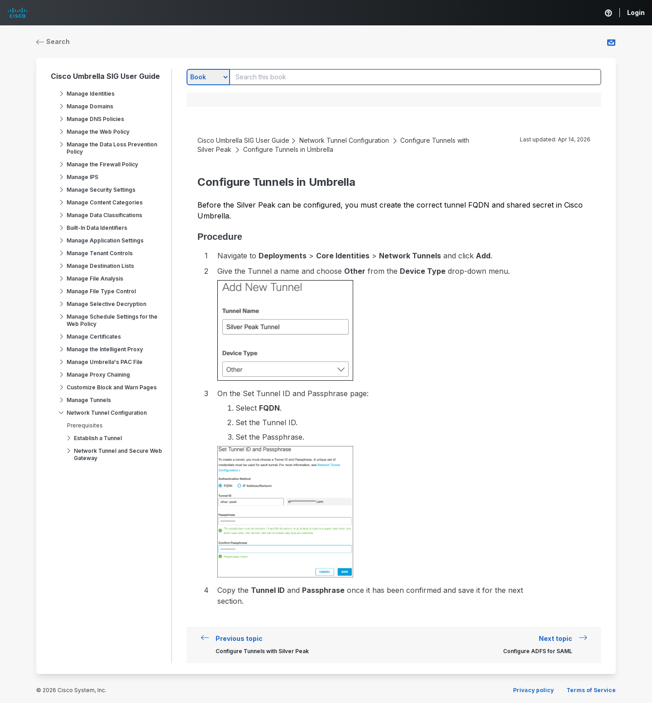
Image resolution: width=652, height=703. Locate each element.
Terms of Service (591, 690)
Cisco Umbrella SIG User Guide (105, 76)
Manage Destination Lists (100, 265)
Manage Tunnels (89, 400)
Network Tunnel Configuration (107, 412)
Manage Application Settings (105, 240)
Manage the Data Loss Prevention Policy (112, 148)
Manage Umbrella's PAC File (105, 362)
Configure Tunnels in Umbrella (288, 149)
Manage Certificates (94, 336)
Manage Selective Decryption (106, 304)
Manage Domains (90, 106)
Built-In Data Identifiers (97, 227)
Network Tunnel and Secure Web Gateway (118, 454)
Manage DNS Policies (95, 119)
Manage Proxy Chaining (98, 374)
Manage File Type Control (101, 291)
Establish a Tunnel (98, 438)
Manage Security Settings (101, 189)
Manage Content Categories (105, 202)
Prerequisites (85, 425)
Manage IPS (82, 177)
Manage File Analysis (95, 278)
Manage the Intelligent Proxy (105, 349)
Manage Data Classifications (104, 215)
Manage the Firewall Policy (102, 164)
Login (636, 12)
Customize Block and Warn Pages (112, 387)
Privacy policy (533, 690)
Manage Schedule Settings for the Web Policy (112, 320)
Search (53, 41)
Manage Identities (91, 93)
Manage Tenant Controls (100, 253)
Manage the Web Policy (98, 131)
